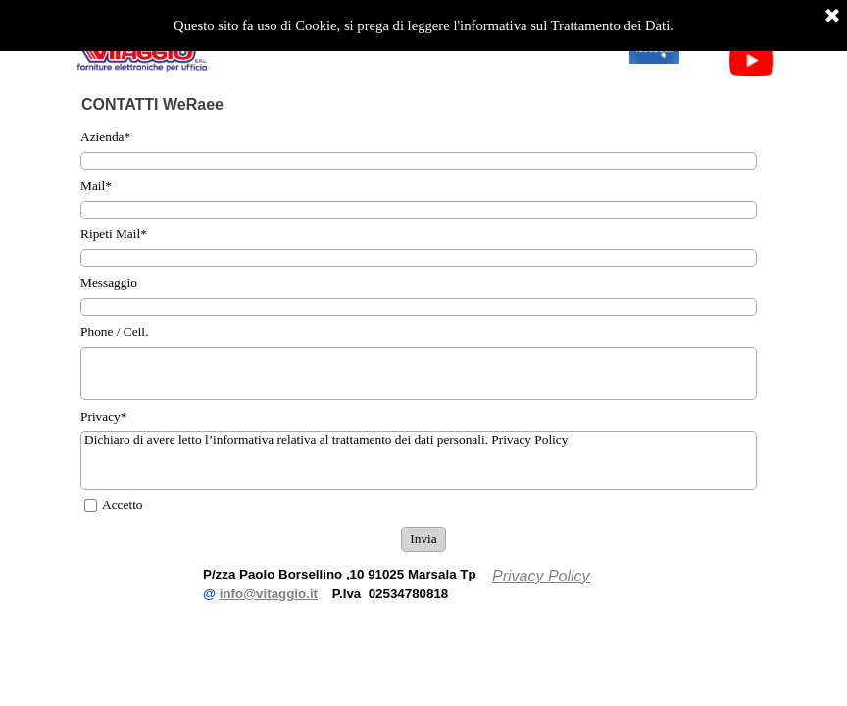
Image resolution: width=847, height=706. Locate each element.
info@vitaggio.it (269, 593)
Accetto (122, 504)
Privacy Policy (541, 576)
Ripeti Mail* (113, 234)
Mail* (96, 185)
